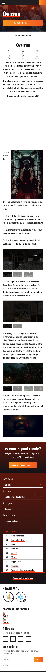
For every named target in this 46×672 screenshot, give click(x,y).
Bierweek (14, 548)
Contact (5, 616)
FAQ (4, 613)
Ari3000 (14, 553)
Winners (14, 557)
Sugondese (15, 566)
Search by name (9, 515)
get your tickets (23, 22)
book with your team (23, 465)
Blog (4, 619)
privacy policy (22, 665)
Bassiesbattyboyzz (18, 535)
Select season (8, 479)
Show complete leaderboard (23, 578)
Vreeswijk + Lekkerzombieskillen (23, 570)
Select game (7, 503)
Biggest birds (16, 561)
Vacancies (6, 622)
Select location (8, 491)
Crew (13, 544)
